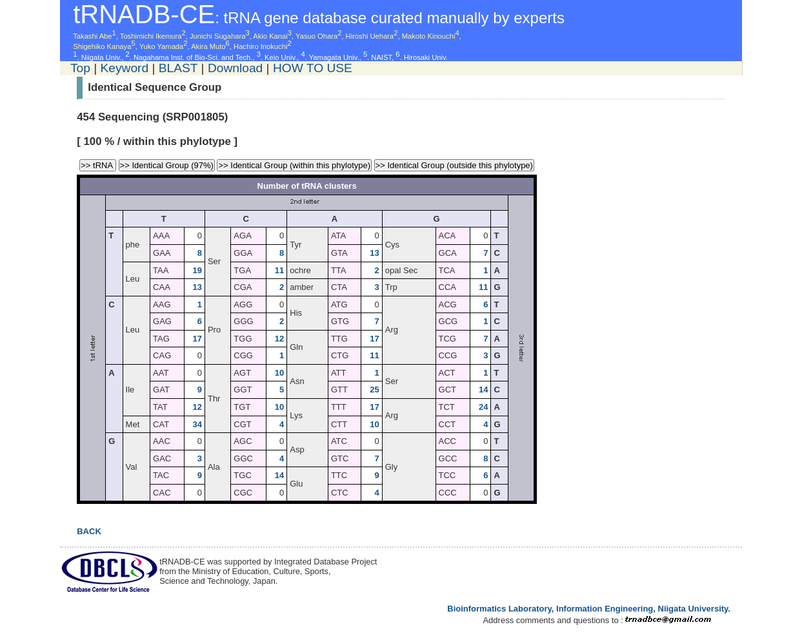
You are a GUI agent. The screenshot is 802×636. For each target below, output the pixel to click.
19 (196, 270)
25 (374, 389)
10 (279, 373)
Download (235, 68)
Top (80, 68)
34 (196, 424)
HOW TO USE (312, 68)
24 (483, 407)
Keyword (124, 68)
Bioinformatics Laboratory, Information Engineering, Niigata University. (588, 608)
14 (483, 389)
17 (196, 338)
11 (279, 270)
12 (279, 338)
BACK (89, 531)
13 (374, 253)
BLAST (178, 68)
